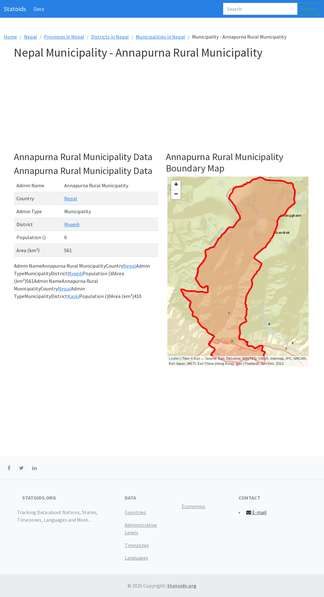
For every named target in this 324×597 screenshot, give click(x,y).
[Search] (260, 9)
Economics (193, 506)
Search (309, 9)
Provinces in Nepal (64, 37)
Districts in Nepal (110, 37)
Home (10, 37)
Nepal (30, 37)
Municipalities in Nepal (160, 37)
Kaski (73, 296)
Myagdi (71, 224)
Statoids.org (181, 585)
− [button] (176, 194)
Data (39, 9)
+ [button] (176, 185)
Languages (136, 558)
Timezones (137, 545)
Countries (135, 512)
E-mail (256, 512)
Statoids (15, 9)
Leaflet (174, 358)
